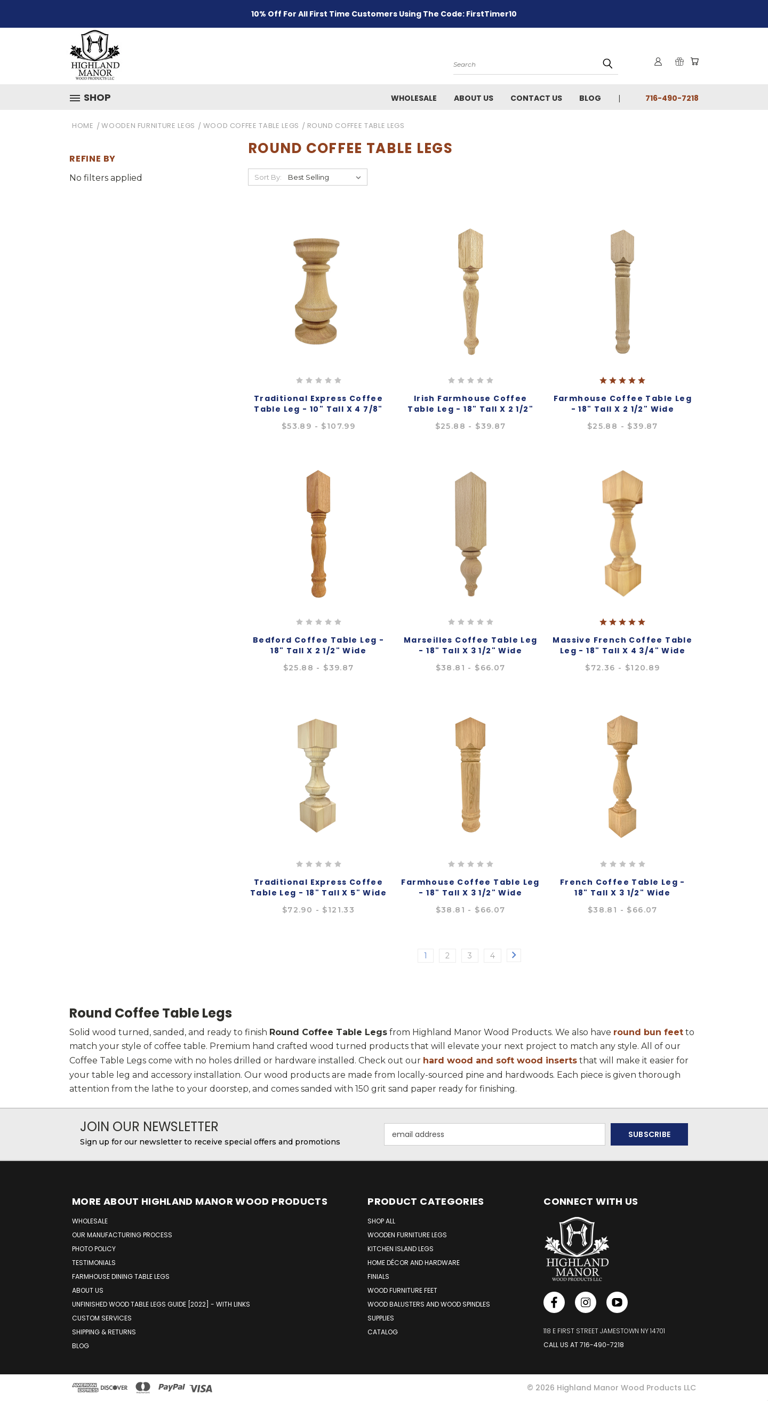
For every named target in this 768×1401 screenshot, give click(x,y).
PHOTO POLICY (94, 1248)
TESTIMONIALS (94, 1262)
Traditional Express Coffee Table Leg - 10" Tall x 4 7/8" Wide (318, 409)
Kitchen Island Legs (400, 1248)
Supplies (380, 1318)
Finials (378, 1276)
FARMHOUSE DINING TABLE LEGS (121, 1276)
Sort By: (268, 177)
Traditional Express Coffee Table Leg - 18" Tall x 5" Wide (318, 887)
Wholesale (414, 98)
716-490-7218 (672, 98)
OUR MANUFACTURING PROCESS (122, 1234)
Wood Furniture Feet (402, 1290)
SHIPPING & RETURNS (104, 1331)
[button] (94, 97)
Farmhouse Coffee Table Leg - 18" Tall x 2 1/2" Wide (623, 403)
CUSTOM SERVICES (102, 1318)
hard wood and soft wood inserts (500, 1060)
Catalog (382, 1331)
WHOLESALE (90, 1221)
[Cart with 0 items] (693, 62)
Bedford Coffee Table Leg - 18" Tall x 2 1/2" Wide (318, 645)
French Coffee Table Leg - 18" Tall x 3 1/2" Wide (622, 887)
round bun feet (648, 1032)
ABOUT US (87, 1290)
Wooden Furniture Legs (407, 1234)
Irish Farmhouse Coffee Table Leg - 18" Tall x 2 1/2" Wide (470, 409)
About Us (473, 98)
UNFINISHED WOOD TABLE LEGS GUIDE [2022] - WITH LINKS (161, 1304)
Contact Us (536, 98)
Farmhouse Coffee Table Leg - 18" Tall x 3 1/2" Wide (470, 887)
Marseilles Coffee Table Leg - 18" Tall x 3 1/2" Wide (471, 645)
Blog (590, 98)
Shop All (381, 1221)
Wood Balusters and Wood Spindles (428, 1304)
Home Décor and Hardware (413, 1262)
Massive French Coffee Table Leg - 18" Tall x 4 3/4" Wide (622, 645)
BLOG (80, 1345)
